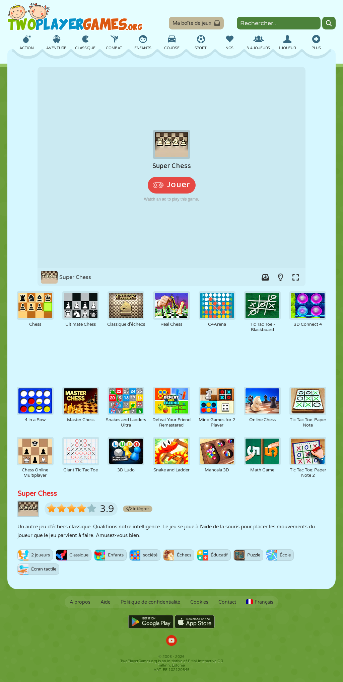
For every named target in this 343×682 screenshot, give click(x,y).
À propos (80, 602)
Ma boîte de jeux (196, 23)
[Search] (329, 23)
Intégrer (137, 509)
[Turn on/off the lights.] (280, 277)
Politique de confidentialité (150, 602)
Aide (105, 602)
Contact (227, 602)
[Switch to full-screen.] (295, 277)
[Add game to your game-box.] (265, 277)
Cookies (199, 602)
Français (259, 602)
